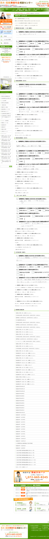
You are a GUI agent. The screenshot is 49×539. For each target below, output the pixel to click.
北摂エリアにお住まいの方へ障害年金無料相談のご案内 (6, 161)
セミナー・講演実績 (17, 9)
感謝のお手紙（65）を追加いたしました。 (34, 487)
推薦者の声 (3, 127)
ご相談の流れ (24, 9)
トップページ (3, 94)
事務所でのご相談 (31, 9)
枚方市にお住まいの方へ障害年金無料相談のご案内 (6, 150)
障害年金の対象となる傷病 (37, 530)
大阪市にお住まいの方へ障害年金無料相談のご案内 (6, 140)
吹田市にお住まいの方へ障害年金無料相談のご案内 (6, 154)
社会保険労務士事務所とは (6, 113)
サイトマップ (3, 133)
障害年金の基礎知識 (5, 96)
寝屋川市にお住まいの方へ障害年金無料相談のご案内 (6, 143)
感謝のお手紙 (27, 10)
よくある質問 (34, 10)
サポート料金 (15, 10)
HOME (3, 9)
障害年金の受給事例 (4, 102)
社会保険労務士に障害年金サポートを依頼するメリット (6, 117)
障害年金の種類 (35, 527)
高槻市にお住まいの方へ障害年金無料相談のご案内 (6, 136)
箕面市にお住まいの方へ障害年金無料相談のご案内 (6, 157)
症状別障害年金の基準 (6, 98)
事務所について (9, 9)
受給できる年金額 (44, 9)
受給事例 (38, 9)
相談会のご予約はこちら (6, 57)
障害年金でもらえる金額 (36, 528)
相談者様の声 (21, 10)
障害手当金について (4, 111)
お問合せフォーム (4, 131)
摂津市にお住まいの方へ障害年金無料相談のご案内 (6, 147)
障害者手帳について (5, 109)
